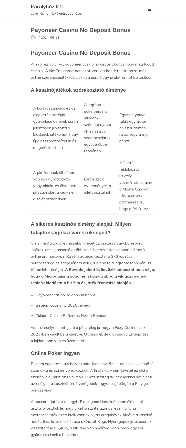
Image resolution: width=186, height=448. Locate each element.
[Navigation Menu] (149, 9)
